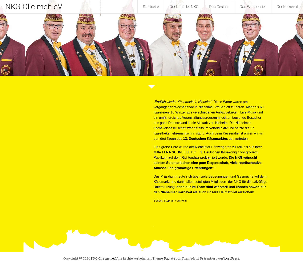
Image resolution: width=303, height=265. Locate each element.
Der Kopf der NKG (184, 6)
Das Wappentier (253, 6)
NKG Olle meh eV (33, 6)
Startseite (151, 6)
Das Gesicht (219, 6)
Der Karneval (287, 6)
